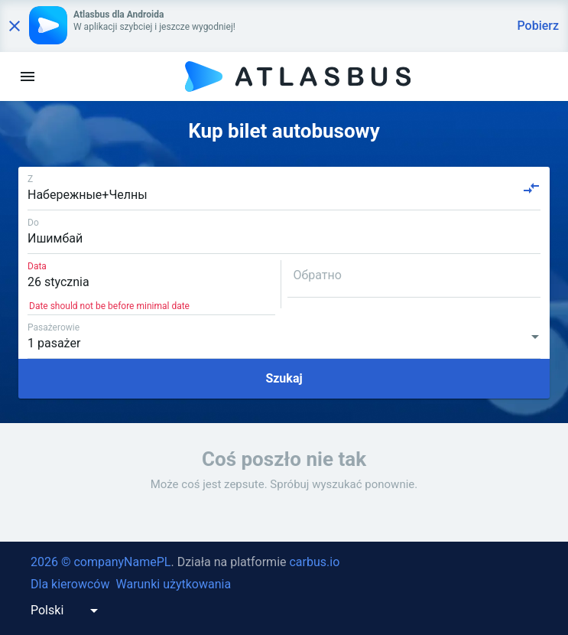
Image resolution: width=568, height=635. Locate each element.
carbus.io (314, 562)
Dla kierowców (70, 584)
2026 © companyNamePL (100, 562)
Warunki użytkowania (173, 584)
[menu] (27, 76)
